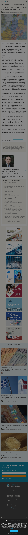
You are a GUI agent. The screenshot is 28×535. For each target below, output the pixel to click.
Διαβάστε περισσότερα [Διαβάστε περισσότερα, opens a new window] (14, 528)
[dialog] (14, 267)
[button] (14, 533)
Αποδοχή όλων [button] (14, 530)
